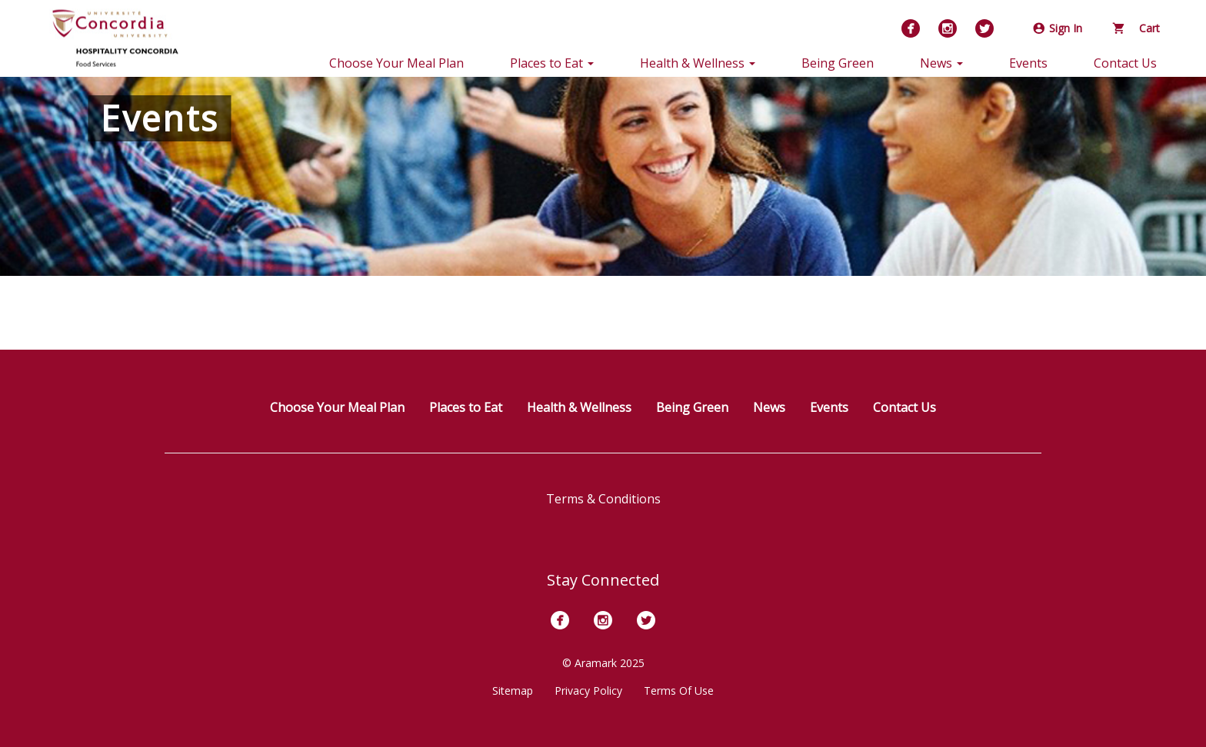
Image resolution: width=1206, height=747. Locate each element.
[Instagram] (947, 28)
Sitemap (512, 690)
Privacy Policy (588, 690)
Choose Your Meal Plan (396, 63)
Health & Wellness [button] (697, 63)
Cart (1136, 28)
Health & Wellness (579, 407)
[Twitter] (984, 28)
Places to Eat (465, 407)
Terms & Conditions (603, 498)
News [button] (941, 63)
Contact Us (1125, 63)
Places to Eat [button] (552, 63)
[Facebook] (910, 28)
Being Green (837, 63)
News (769, 407)
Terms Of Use (679, 690)
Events (1028, 63)
